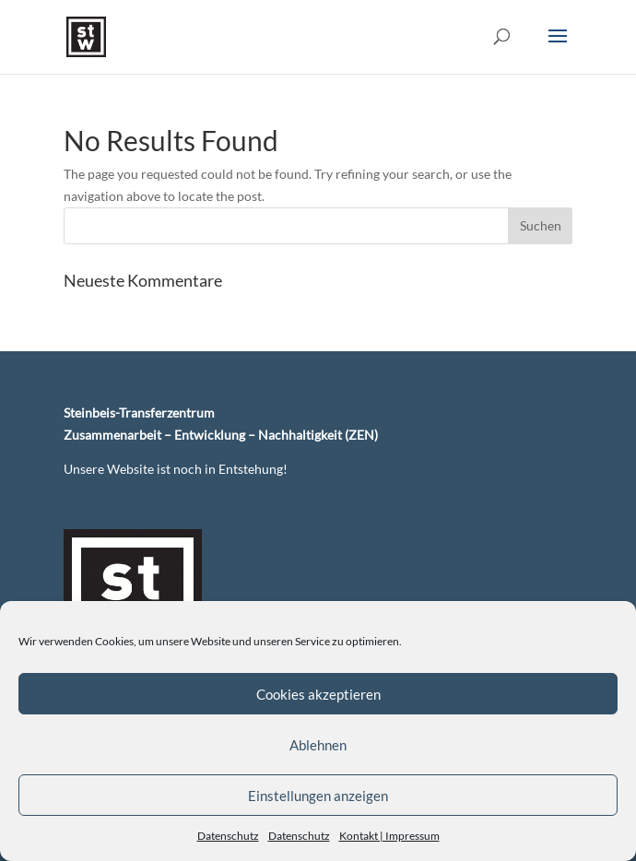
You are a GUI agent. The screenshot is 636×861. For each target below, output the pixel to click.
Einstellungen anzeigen (318, 795)
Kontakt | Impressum (389, 836)
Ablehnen (318, 745)
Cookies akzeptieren (318, 694)
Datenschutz (228, 836)
